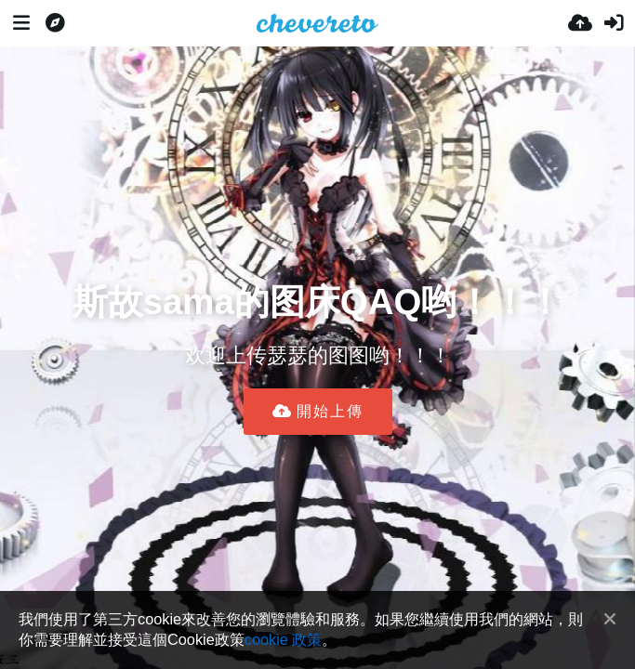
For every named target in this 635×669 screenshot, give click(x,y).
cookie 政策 (284, 639)
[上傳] (580, 23)
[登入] (614, 23)
